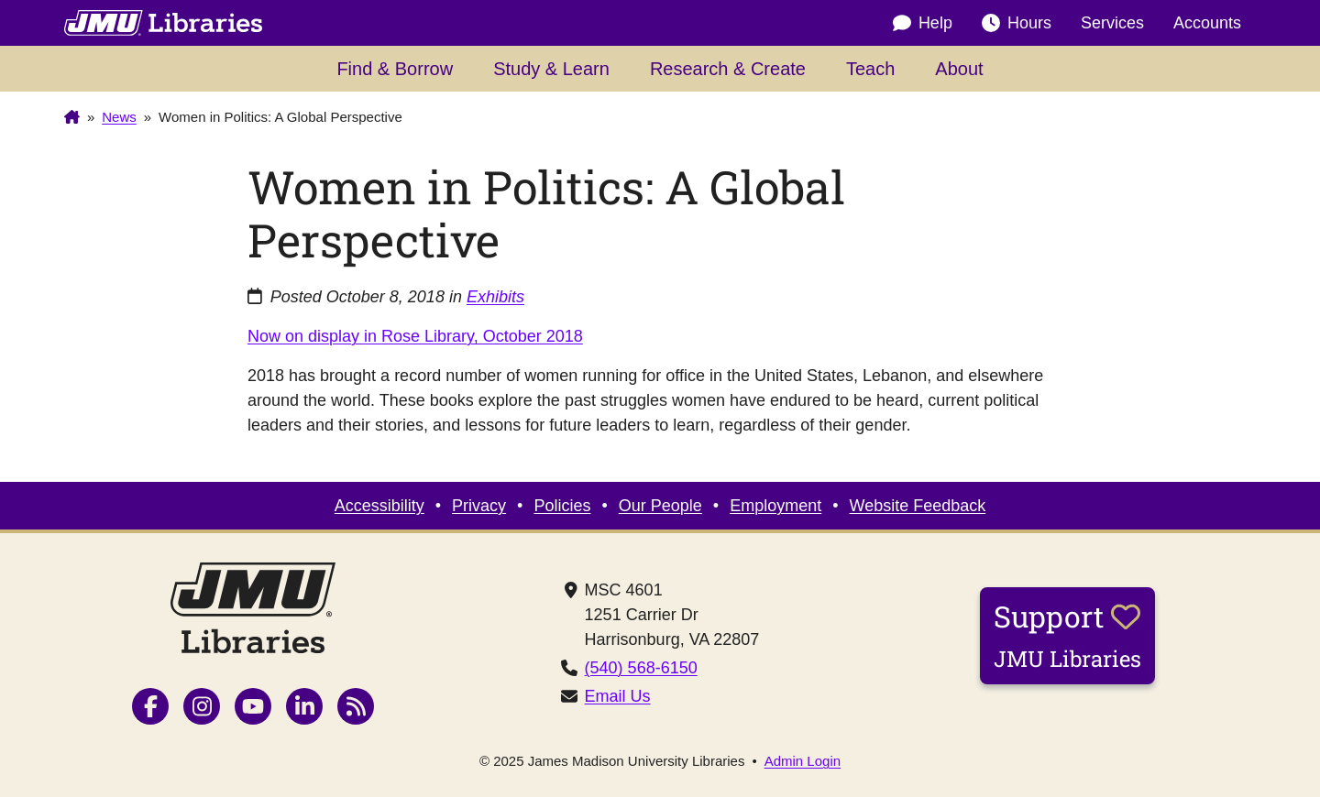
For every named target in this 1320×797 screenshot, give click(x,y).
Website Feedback (918, 506)
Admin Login (802, 761)
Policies (562, 506)
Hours (1016, 23)
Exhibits (495, 297)
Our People (660, 506)
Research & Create (728, 69)
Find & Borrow (394, 69)
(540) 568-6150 (641, 668)
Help (922, 23)
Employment (775, 506)
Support (1067, 634)
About (959, 69)
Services (1112, 23)
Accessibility (379, 506)
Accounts (1207, 23)
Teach (870, 69)
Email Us (618, 696)
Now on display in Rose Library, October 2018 (415, 336)
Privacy (479, 506)
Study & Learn (551, 69)
